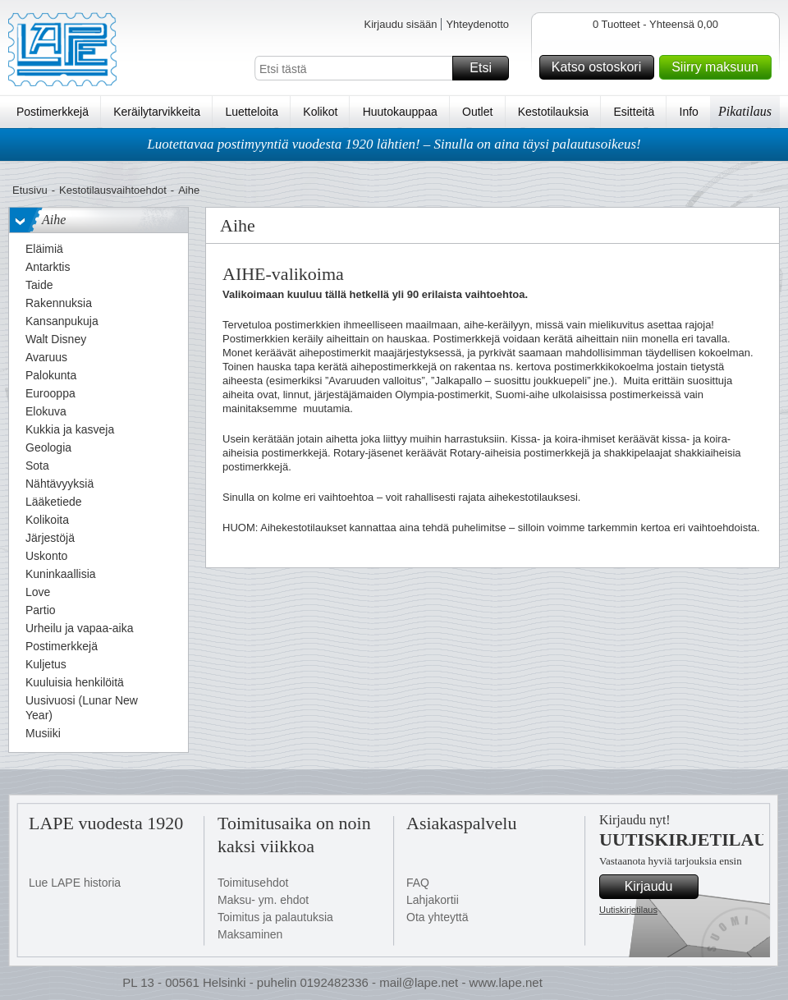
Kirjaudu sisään (400, 24)
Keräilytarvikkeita (156, 111)
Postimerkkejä (52, 111)
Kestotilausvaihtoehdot (113, 190)
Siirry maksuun (719, 67)
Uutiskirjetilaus (628, 910)
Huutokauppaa (400, 111)
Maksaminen (250, 934)
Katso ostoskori (600, 67)
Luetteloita (251, 111)
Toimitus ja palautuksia (275, 917)
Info (689, 111)
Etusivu (30, 190)
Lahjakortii (432, 899)
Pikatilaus (745, 111)
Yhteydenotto (477, 24)
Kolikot (320, 111)
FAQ (417, 882)
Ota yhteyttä (437, 917)
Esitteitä (633, 111)
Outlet (477, 111)
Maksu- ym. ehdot (263, 899)
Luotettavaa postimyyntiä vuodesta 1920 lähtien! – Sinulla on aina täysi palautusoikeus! (394, 144)
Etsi (487, 68)
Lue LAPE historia (75, 882)
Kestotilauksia (553, 111)
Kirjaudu (659, 886)
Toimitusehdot (253, 882)
